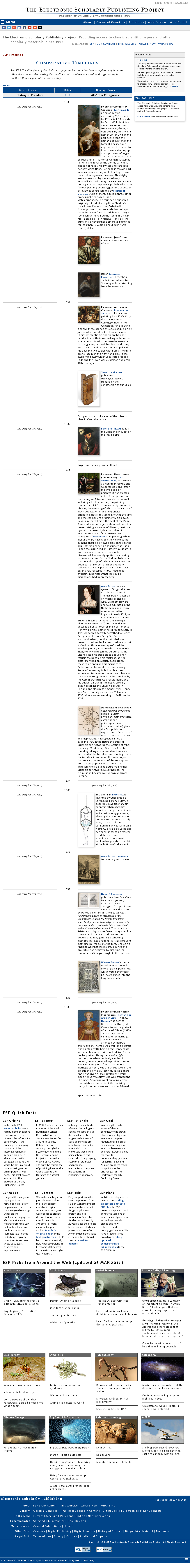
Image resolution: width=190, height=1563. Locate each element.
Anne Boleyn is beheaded (114, 856)
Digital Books (112, 1510)
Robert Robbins (13, 1128)
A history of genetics (63, 1322)
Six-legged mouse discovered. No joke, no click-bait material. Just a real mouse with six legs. (161, 1450)
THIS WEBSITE (127, 44)
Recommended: (20, 1521)
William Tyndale (110, 962)
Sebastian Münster (111, 372)
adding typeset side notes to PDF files (113, 1204)
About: (27, 1505)
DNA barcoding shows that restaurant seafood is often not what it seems (23, 1402)
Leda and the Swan (114, 311)
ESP (92, 44)
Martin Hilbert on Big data (66, 1455)
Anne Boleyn (108, 586)
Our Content (49, 1505)
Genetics (39, 1531)
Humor (68, 1526)
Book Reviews (77, 1521)
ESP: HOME (7, 1560)
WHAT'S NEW (147, 44)
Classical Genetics (111, 22)
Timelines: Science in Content (80, 1510)
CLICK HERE (144, 116)
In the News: (23, 1516)
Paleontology (105, 1355)
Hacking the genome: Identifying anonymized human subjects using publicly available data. (70, 1465)
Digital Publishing (60, 1531)
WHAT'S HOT (166, 44)
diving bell (118, 794)
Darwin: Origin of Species (65, 1301)
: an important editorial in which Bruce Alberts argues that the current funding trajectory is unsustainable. (161, 1307)
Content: (25, 1510)
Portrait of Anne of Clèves (116, 1016)
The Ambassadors (111, 479)
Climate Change (14, 1417)
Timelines (137, 22)
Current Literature (45, 1516)
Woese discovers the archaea (22, 1385)
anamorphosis (101, 536)
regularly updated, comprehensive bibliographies (111, 1242)
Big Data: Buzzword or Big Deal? (69, 1447)
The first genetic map (63, 1315)
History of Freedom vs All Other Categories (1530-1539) (62, 1560)
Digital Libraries (85, 1531)
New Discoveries (99, 1516)
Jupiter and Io (121, 109)
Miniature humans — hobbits (114, 1462)
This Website (70, 1505)
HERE (175, 86)
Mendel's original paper (46, 1232)
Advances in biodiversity (19, 1392)
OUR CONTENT (106, 44)
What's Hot (178, 22)
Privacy (59, 1536)
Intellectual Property (93, 1536)
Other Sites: (23, 1531)
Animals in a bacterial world (67, 1403)
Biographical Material (139, 1531)
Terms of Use (42, 1536)
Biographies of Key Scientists (142, 1510)
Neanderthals (104, 1447)
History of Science (110, 1531)
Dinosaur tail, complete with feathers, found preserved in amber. (114, 1388)
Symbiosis (56, 1355)
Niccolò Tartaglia (111, 894)
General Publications (47, 1526)
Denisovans (103, 1455)
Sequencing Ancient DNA (111, 1409)
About (88, 22)
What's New (157, 22)
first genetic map (46, 1237)
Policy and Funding (73, 1516)
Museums (162, 1531)
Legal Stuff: (23, 1536)
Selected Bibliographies (49, 1521)
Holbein (105, 1020)
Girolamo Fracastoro (110, 275)
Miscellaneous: (21, 1526)
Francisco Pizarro (111, 428)
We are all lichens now (64, 1395)
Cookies (72, 1536)
